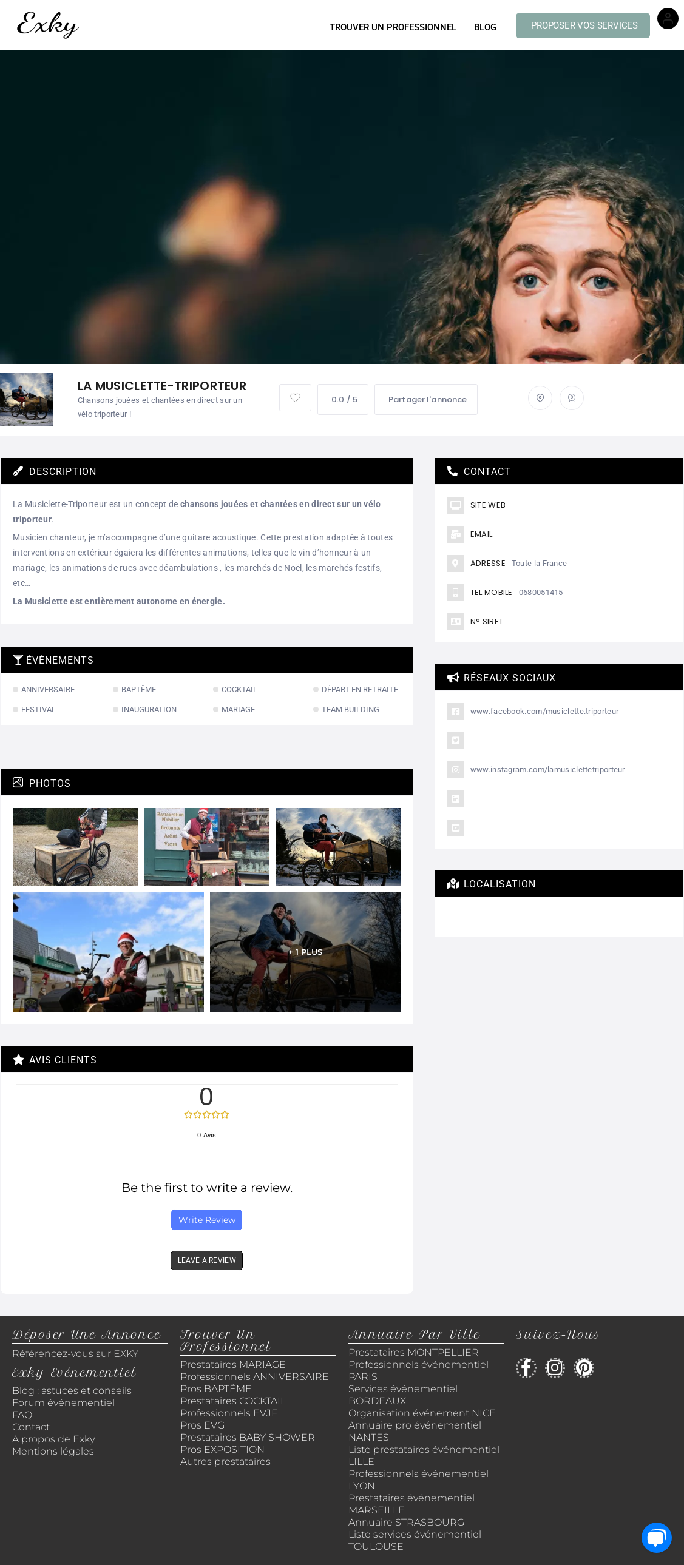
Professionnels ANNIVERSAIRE (254, 1376)
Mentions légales (53, 1451)
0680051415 (541, 592)
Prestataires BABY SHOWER (247, 1437)
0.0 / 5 (342, 399)
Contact (31, 1427)
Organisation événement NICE (422, 1413)
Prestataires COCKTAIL (233, 1401)
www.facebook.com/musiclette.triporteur (544, 711)
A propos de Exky (54, 1439)
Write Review (206, 1219)
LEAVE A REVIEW (207, 1260)
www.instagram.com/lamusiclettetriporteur (547, 769)
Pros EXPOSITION (222, 1449)
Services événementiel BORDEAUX (403, 1395)
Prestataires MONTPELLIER (413, 1352)
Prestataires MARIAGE (233, 1364)
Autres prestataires (225, 1461)
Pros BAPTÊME (216, 1389)
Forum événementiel (63, 1402)
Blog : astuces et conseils (73, 1390)
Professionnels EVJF (228, 1413)
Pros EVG (202, 1425)
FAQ (22, 1415)
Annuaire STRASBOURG (406, 1522)
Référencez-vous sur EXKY (75, 1353)
